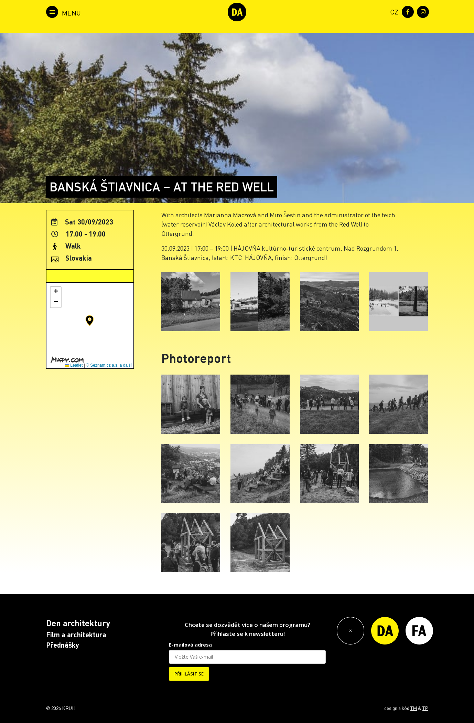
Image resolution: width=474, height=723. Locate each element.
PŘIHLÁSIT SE (189, 674)
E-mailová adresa (190, 644)
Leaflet (74, 365)
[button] (89, 320)
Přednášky (62, 644)
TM (413, 708)
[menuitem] (392, 11)
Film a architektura (76, 634)
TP (425, 708)
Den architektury (78, 623)
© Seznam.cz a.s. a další (109, 365)
